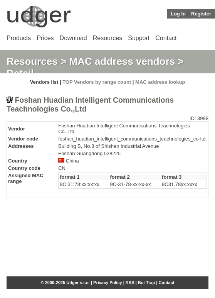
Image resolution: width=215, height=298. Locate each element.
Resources (107, 38)
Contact (165, 38)
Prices (45, 38)
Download (73, 38)
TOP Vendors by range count (96, 82)
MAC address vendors (122, 61)
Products (19, 38)
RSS (130, 282)
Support (138, 38)
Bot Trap (146, 282)
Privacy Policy (107, 282)
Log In (178, 14)
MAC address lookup (160, 82)
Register (201, 14)
